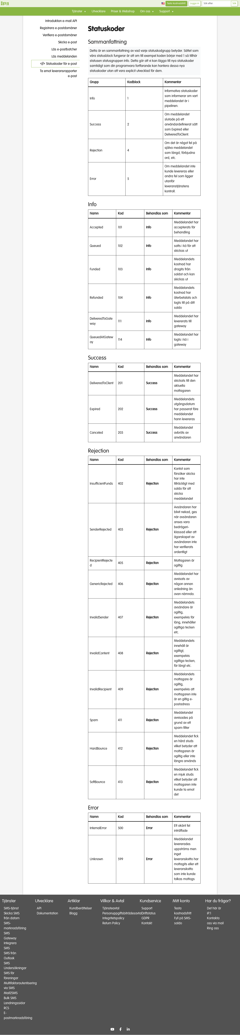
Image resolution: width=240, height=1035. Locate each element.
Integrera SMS (10, 946)
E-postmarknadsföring (12, 1016)
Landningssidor (12, 1003)
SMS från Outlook (10, 956)
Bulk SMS (10, 998)
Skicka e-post (65, 42)
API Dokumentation (45, 911)
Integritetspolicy (112, 918)
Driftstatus (149, 913)
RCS (6, 1008)
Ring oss (213, 933)
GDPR (145, 918)
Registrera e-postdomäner (55, 28)
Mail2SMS (11, 993)
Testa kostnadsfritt (176, 3)
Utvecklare (98, 11)
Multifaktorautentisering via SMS (12, 986)
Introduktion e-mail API (58, 21)
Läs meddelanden (61, 56)
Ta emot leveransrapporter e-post (55, 72)
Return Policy (111, 923)
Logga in (194, 3)
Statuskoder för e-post (58, 63)
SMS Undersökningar (12, 966)
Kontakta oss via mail (213, 923)
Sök (234, 3)
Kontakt (147, 923)
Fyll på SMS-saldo (181, 921)
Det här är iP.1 (214, 911)
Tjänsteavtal (110, 908)
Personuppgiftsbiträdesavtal (112, 913)
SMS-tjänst (11, 908)
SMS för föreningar (11, 976)
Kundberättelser (77, 908)
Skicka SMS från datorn (11, 916)
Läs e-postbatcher (61, 49)
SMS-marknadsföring (12, 926)
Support (147, 908)
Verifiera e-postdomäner (57, 35)
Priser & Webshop (123, 11)
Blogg (73, 913)
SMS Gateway (10, 936)
